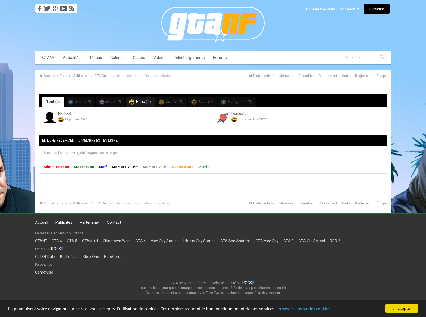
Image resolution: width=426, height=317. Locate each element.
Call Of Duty (45, 256)
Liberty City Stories (199, 241)
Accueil (41, 222)
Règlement (363, 76)
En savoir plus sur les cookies (303, 309)
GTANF (48, 57)
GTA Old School (312, 241)
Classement (328, 76)
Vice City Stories (164, 241)
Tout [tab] (53, 102)
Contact (114, 222)
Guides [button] (139, 57)
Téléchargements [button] (189, 57)
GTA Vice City (267, 241)
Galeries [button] (117, 57)
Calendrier (306, 76)
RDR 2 (335, 241)
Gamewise (44, 272)
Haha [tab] (140, 102)
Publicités (64, 222)
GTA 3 (288, 241)
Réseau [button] (95, 57)
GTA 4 (141, 241)
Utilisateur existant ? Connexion (332, 9)
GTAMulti (90, 241)
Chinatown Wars (117, 241)
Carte (346, 76)
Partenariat (89, 222)
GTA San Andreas (235, 241)
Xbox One (91, 256)
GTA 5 (72, 241)
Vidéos (159, 57)
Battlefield (69, 256)
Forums (220, 57)
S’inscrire (376, 9)
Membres (286, 76)
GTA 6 (57, 241)
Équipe (382, 76)
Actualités (72, 57)
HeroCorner (114, 256)
